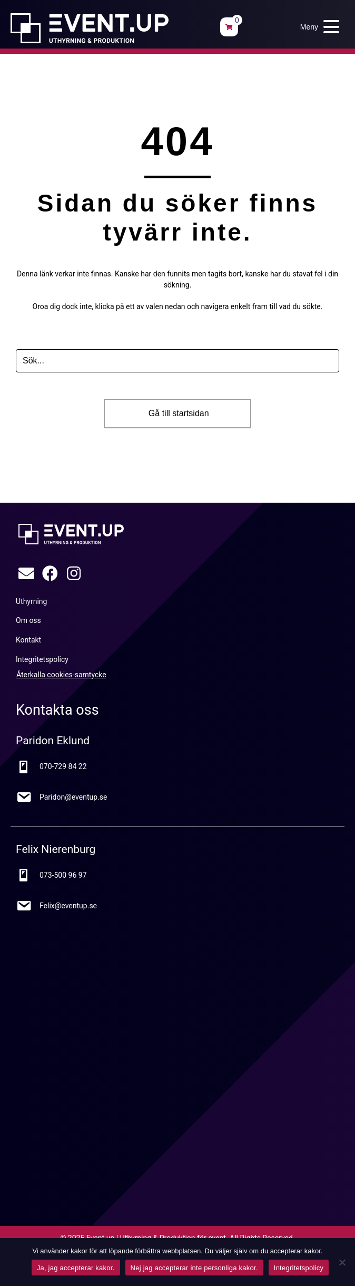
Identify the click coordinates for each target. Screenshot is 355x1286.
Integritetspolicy (299, 1268)
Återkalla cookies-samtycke (61, 674)
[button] (317, 27)
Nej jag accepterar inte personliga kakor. (194, 1268)
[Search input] (177, 360)
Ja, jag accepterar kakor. (76, 1268)
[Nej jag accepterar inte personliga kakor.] (342, 1262)
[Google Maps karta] (169, 1051)
